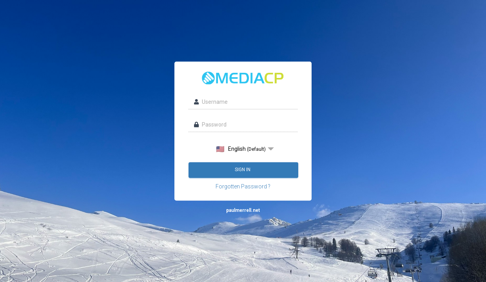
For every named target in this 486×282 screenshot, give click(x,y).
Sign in (243, 169)
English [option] (241, 149)
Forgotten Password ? (243, 186)
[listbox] (243, 148)
